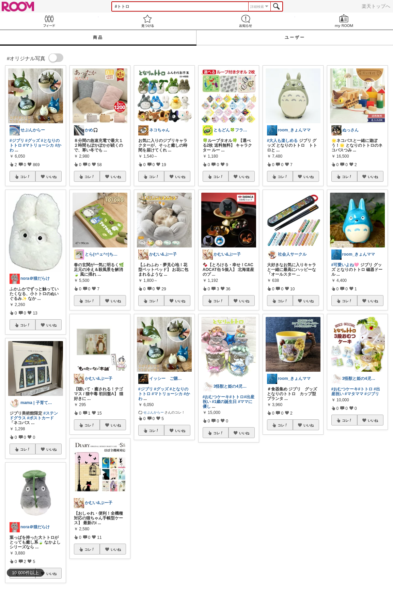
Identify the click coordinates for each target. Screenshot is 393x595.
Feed (49, 21)
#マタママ (354, 393)
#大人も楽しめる (282, 140)
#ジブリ (17, 140)
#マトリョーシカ (38, 145)
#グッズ (32, 140)
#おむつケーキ (216, 397)
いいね (51, 176)
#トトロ (236, 397)
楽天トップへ (376, 6)
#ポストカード (40, 418)
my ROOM (344, 21)
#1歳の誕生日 (224, 401)
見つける (147, 21)
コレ (25, 176)
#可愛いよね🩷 (345, 264)
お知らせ (245, 21)
